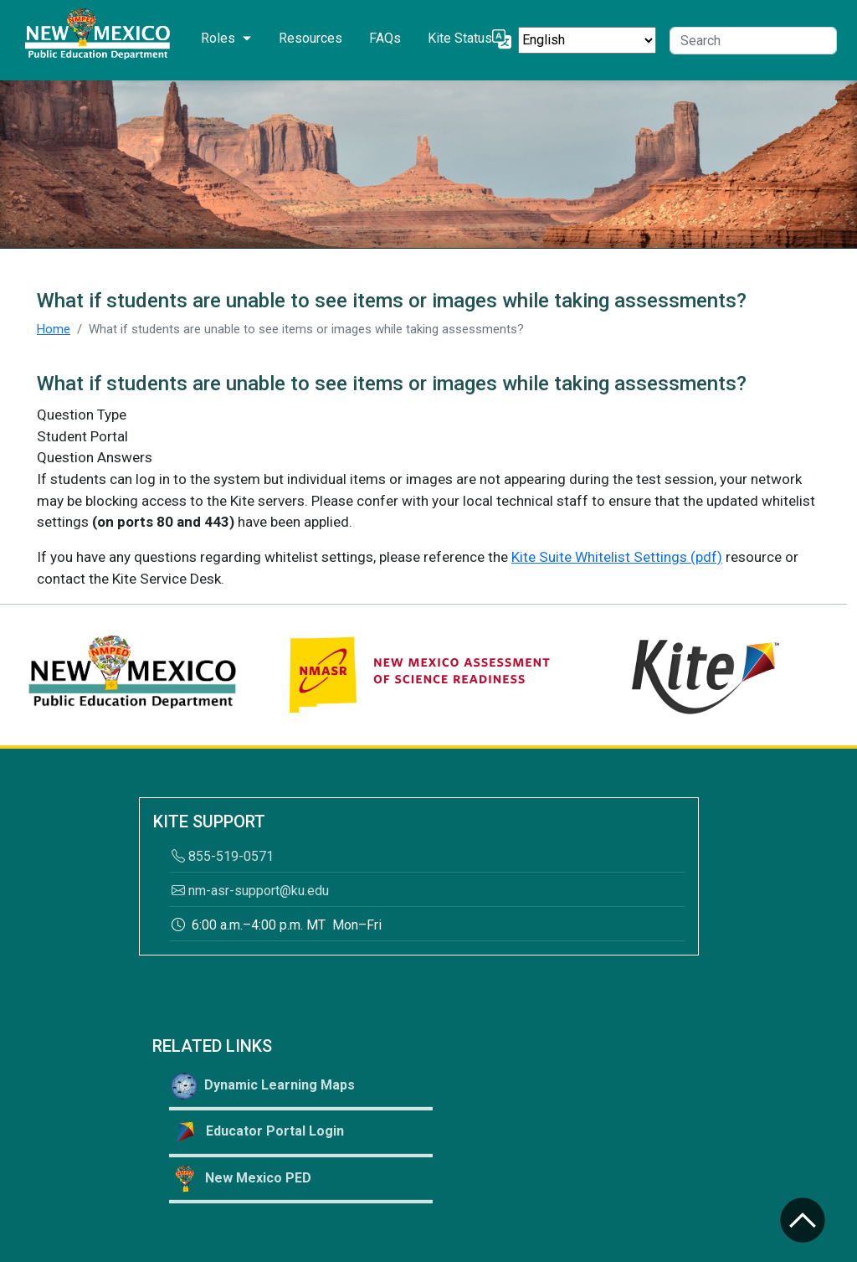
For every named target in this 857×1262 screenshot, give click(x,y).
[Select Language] (587, 40)
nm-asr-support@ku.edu (250, 891)
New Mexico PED (241, 1178)
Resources (310, 38)
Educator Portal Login (257, 1132)
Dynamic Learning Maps (263, 1086)
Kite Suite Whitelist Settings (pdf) (616, 557)
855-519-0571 (223, 856)
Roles (218, 38)
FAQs (385, 38)
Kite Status (460, 38)
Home (53, 329)
